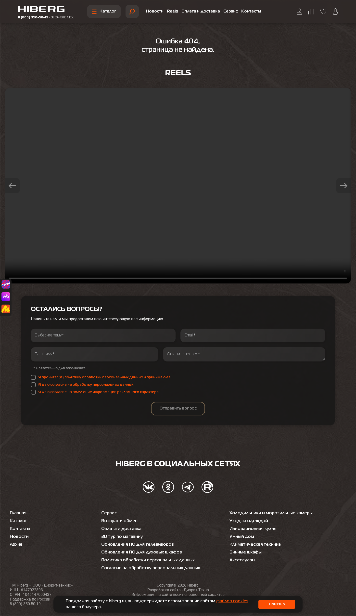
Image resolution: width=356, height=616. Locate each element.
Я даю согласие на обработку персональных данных (85, 384)
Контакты (251, 11)
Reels (172, 11)
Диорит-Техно (196, 590)
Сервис (230, 11)
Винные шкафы (246, 552)
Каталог (104, 12)
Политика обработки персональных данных (150, 560)
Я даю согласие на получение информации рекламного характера (98, 392)
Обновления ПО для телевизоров (139, 544)
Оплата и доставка (200, 11)
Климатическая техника (256, 544)
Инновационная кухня (254, 529)
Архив (16, 544)
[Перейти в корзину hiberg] (335, 11)
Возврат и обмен (120, 521)
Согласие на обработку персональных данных (152, 568)
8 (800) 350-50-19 (46, 17)
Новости (155, 11)
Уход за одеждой (249, 521)
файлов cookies (232, 601)
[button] (12, 185)
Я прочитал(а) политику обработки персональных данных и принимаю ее (104, 377)
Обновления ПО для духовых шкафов (143, 552)
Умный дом (242, 537)
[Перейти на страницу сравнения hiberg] (311, 11)
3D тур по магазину (123, 537)
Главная (19, 513)
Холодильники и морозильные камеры (272, 513)
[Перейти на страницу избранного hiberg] (323, 11)
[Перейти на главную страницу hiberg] (46, 10)
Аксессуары (242, 560)
